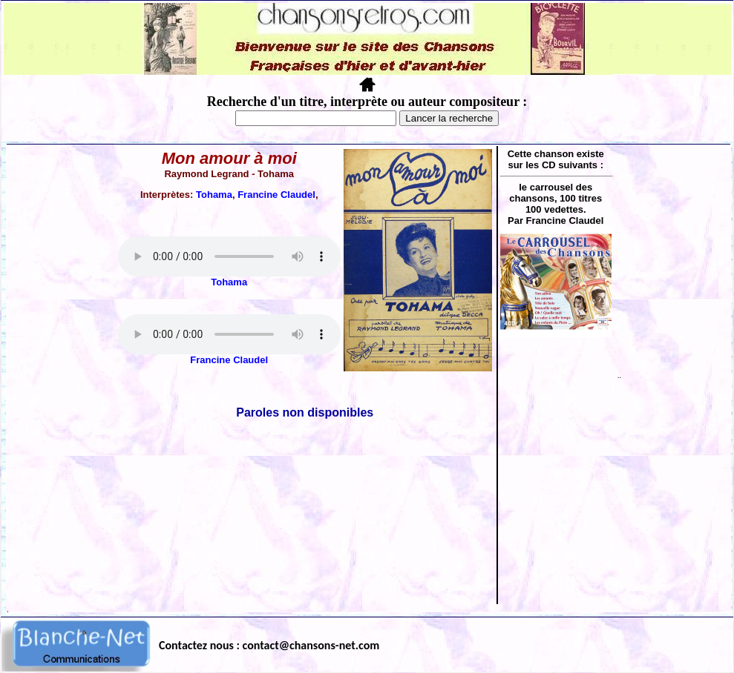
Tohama (214, 194)
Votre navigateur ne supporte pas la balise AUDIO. (229, 256)
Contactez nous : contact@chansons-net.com (269, 645)
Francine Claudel (276, 194)
